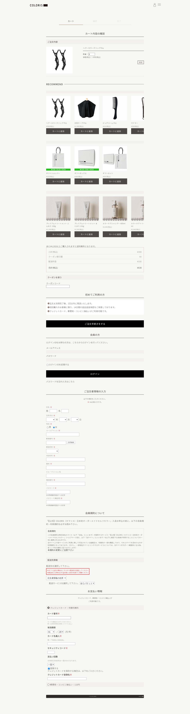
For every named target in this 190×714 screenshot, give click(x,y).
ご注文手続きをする (95, 323)
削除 (140, 62)
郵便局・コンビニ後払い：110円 (65, 684)
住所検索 (71, 442)
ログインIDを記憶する (59, 364)
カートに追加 (58, 131)
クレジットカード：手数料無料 (64, 607)
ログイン (95, 373)
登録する (54, 668)
